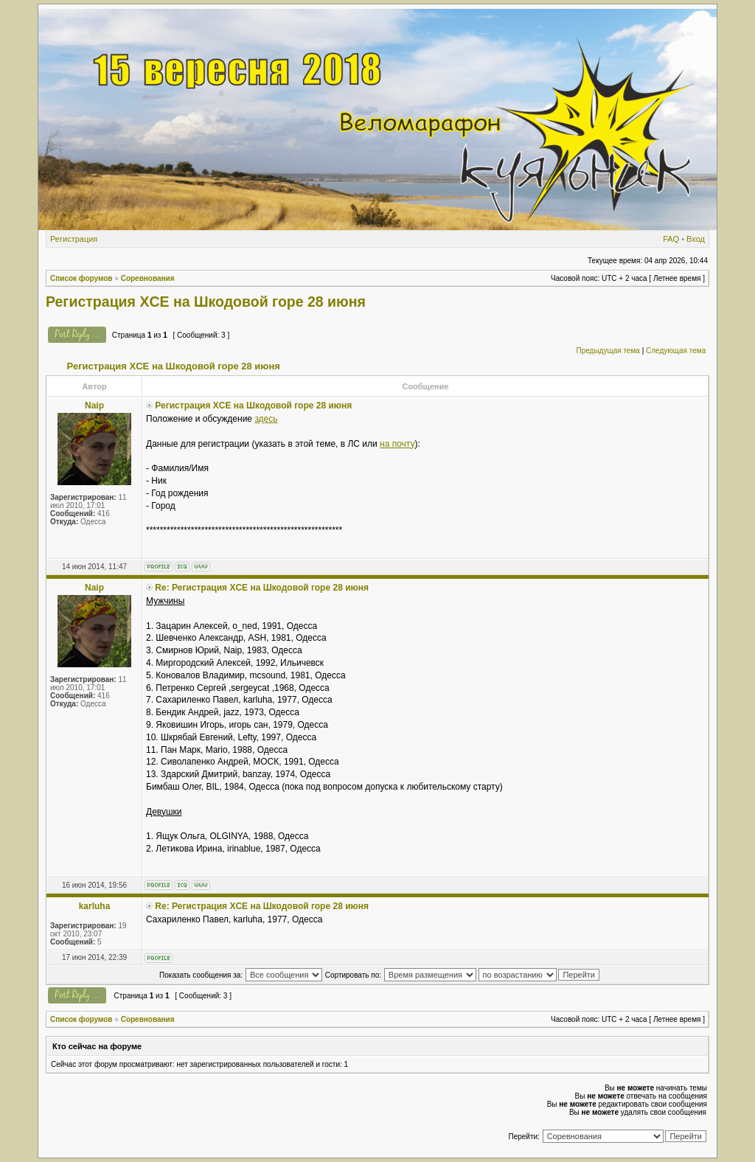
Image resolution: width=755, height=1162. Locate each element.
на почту (397, 444)
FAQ (671, 238)
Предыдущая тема (607, 351)
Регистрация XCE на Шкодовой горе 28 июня (206, 301)
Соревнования (148, 278)
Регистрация (73, 238)
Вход (695, 238)
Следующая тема (676, 351)
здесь (265, 419)
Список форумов (81, 278)
